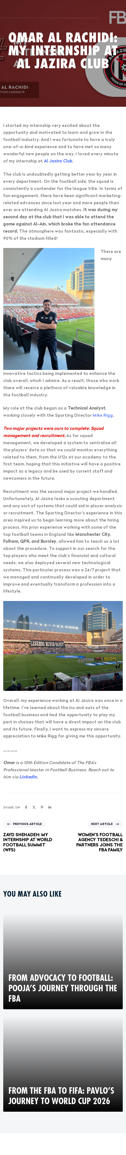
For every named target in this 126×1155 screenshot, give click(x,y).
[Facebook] (26, 807)
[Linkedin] (49, 807)
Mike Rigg (103, 415)
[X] (34, 807)
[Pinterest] (42, 807)
